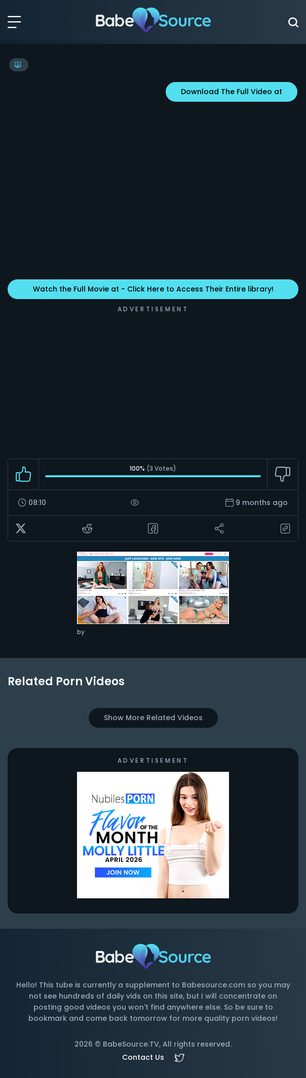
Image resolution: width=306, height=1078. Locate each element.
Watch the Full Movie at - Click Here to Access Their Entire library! (153, 289)
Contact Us (143, 1057)
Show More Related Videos (153, 718)
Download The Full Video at (231, 92)
